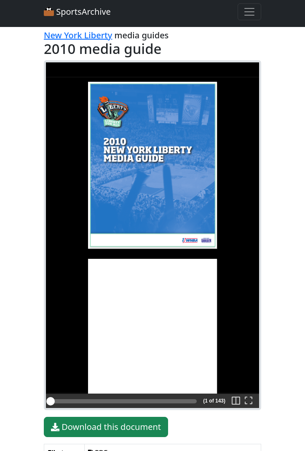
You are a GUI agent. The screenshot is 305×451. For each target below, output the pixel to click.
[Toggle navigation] (249, 11)
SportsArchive (77, 11)
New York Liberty (78, 35)
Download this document (106, 427)
